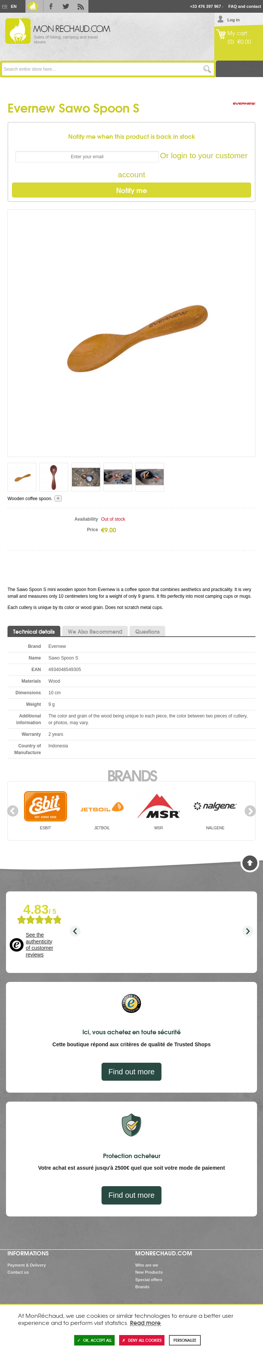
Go (207, 69)
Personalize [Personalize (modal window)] (184, 1340)
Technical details (34, 631)
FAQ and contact (245, 6)
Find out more (131, 1072)
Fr (4, 6)
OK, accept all (94, 1340)
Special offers (148, 1279)
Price (92, 529)
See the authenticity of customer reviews (39, 945)
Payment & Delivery (26, 1265)
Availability (86, 519)
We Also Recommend (95, 631)
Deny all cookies (141, 1340)
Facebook (50, 6)
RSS (80, 6)
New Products (149, 1272)
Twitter (65, 6)
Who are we (146, 1265)
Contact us (18, 1272)
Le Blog (32, 6)
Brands (131, 774)
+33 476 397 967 (205, 6)
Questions (147, 631)
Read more (145, 1322)
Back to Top (250, 863)
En (13, 6)
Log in (233, 20)
